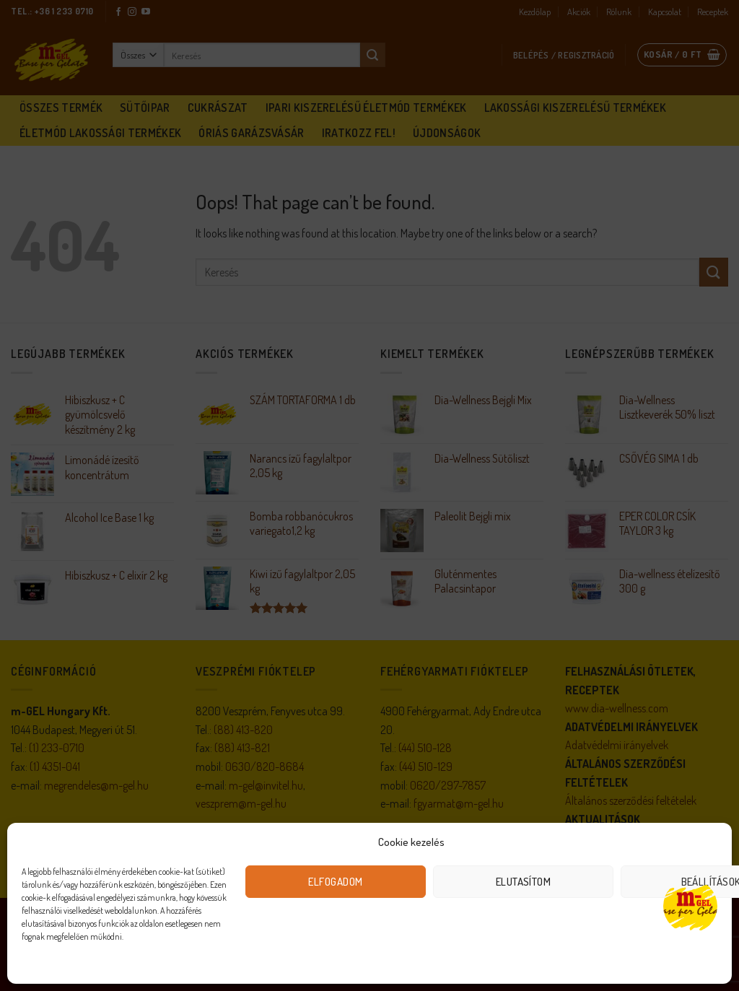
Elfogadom (335, 882)
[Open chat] (690, 906)
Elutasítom (523, 882)
